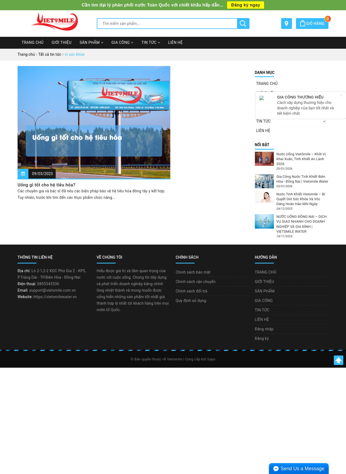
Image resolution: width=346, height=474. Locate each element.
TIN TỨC (150, 42)
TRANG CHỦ (33, 42)
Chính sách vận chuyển (196, 281)
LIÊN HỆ (175, 42)
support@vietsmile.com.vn (52, 290)
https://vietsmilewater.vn (55, 297)
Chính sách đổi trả (191, 291)
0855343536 (48, 284)
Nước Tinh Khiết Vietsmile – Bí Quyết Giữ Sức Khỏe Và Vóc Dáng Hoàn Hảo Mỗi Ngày (301, 199)
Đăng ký (262, 338)
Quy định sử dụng (191, 300)
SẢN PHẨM (91, 42)
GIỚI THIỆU (61, 42)
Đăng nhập (264, 329)
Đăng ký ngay (245, 5)
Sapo (211, 359)
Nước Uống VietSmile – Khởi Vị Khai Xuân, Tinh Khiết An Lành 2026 (301, 159)
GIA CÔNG (122, 42)
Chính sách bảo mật (193, 272)
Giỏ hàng (314, 23)
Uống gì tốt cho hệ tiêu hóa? (46, 184)
